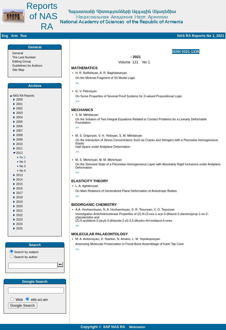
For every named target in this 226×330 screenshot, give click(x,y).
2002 (19, 108)
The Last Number (24, 57)
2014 (19, 179)
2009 (19, 139)
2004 (19, 117)
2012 (19, 152)
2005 (19, 121)
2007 (19, 130)
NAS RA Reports (23, 95)
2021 (19, 210)
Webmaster (137, 327)
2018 (19, 197)
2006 (19, 126)
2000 (19, 99)
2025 (19, 228)
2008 (19, 135)
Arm (14, 36)
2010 (19, 144)
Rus (24, 36)
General (17, 53)
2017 (19, 192)
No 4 (22, 170)
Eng (5, 36)
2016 (19, 188)
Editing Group (21, 61)
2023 (19, 219)
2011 (19, 148)
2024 (19, 224)
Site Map (18, 69)
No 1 (22, 157)
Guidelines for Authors (27, 65)
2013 (19, 175)
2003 (19, 112)
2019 (19, 201)
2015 (19, 184)
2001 (19, 104)
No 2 (22, 161)
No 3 (22, 166)
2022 (19, 215)
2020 (19, 206)
